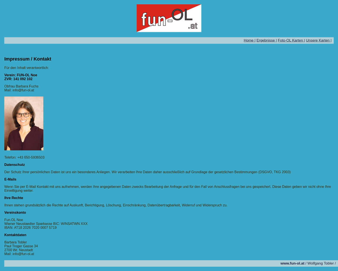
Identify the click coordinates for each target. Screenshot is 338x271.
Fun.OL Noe (13, 220)
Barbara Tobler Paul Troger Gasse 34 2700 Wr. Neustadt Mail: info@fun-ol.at (21, 248)
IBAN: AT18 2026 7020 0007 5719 (30, 227)
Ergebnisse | (267, 40)
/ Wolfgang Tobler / (308, 263)
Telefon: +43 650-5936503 (24, 157)
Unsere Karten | (319, 40)
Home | (250, 40)
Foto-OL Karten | (291, 40)
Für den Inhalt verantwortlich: (26, 68)
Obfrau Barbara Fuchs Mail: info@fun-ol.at (21, 88)
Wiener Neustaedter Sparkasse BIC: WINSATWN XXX (46, 224)
